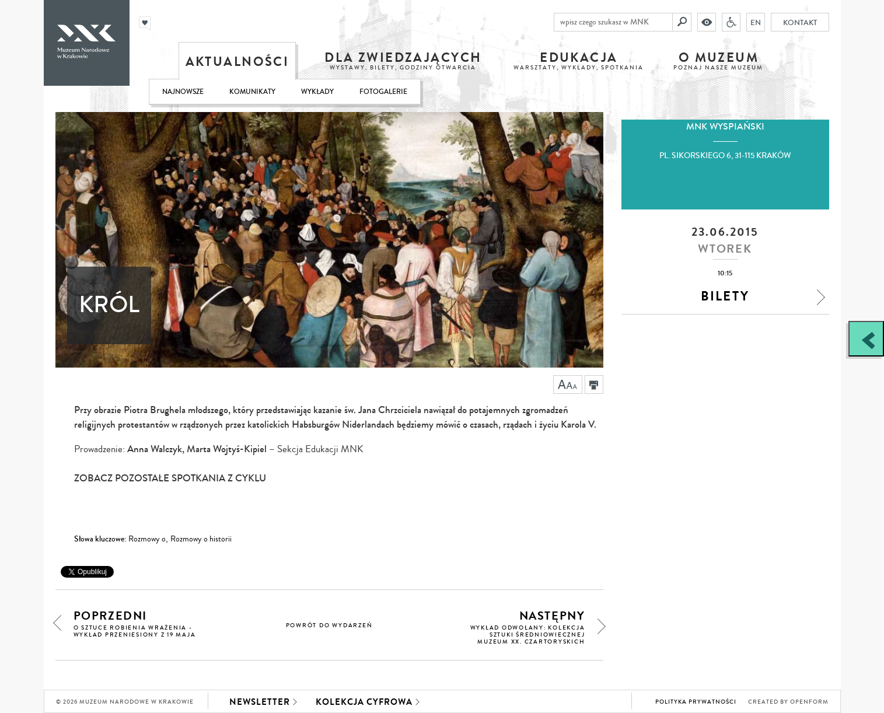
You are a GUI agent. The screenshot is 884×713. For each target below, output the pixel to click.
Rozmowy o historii (201, 539)
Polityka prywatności (695, 702)
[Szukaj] (682, 22)
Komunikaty (252, 92)
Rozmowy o (147, 539)
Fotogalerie (383, 92)
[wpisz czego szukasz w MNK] (613, 22)
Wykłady (317, 92)
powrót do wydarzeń (329, 625)
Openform (809, 702)
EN (755, 22)
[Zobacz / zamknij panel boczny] (866, 338)
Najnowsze (183, 92)
